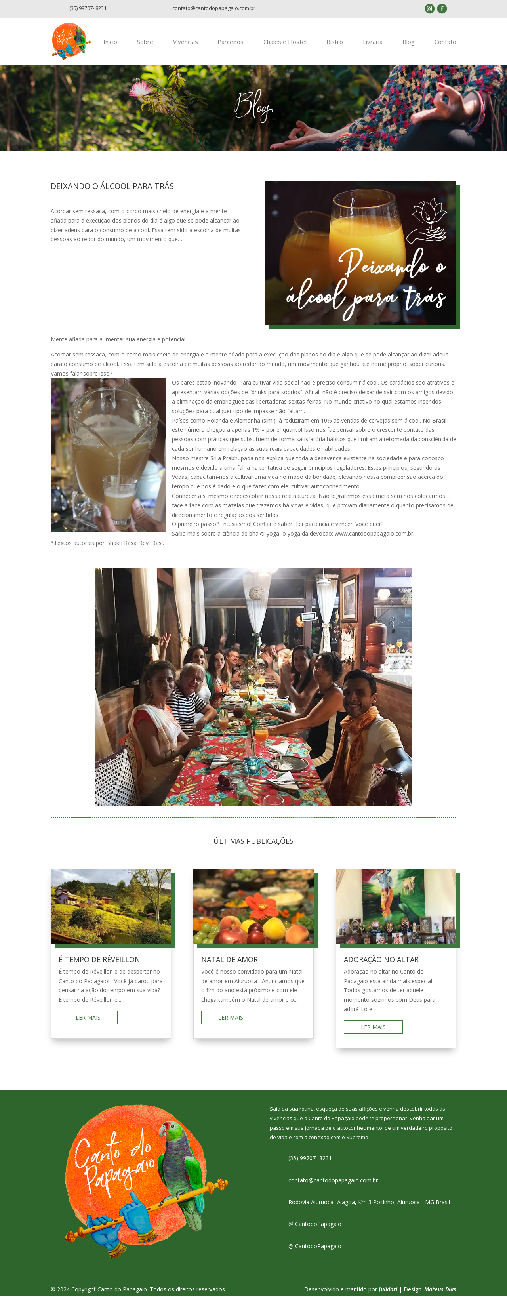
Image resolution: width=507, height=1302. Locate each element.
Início (117, 45)
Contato (445, 45)
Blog (409, 45)
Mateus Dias (440, 1295)
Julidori (388, 1295)
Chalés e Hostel (288, 45)
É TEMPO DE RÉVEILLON (99, 965)
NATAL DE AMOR (229, 965)
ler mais (88, 1023)
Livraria (375, 45)
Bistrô (337, 45)
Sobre (151, 45)
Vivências (190, 45)
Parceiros (235, 45)
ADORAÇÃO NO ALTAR (381, 965)
